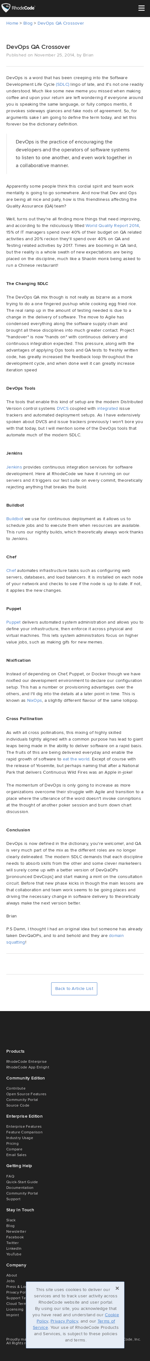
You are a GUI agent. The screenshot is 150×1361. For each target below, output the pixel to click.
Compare (14, 1149)
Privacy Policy (64, 1321)
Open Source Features (26, 1094)
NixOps (34, 700)
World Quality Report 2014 (112, 225)
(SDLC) (62, 84)
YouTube (13, 1254)
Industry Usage (19, 1138)
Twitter (12, 1243)
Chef (11, 570)
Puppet (13, 622)
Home (12, 23)
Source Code (17, 1105)
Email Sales (16, 1155)
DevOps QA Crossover (61, 23)
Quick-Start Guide (22, 1182)
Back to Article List (74, 988)
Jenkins (14, 467)
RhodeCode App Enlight (27, 1067)
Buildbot (14, 518)
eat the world (76, 759)
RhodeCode (22, 8)
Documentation (20, 1187)
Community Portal (22, 1099)
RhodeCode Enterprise (26, 1061)
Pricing (12, 1143)
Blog (28, 23)
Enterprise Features (24, 1126)
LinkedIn (13, 1248)
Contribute (16, 1088)
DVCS (63, 408)
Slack (10, 1220)
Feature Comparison (24, 1132)
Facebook (15, 1237)
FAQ (10, 1176)
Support (13, 1199)
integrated (107, 408)
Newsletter (16, 1231)
